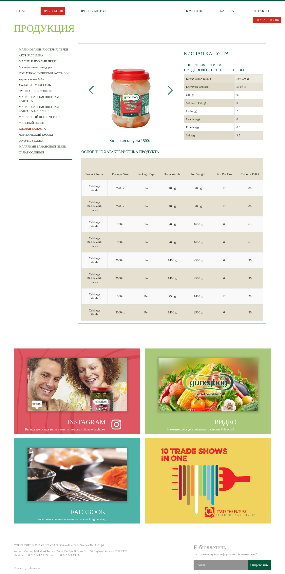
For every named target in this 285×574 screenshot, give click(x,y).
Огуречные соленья (32, 140)
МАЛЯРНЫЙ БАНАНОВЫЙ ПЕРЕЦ (43, 146)
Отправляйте (259, 565)
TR (257, 19)
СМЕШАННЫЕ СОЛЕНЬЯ (37, 90)
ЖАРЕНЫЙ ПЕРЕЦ (32, 122)
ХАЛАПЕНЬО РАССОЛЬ (36, 84)
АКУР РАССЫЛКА (32, 54)
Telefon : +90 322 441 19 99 (31, 555)
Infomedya (34, 568)
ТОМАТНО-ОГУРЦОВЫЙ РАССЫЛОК (45, 72)
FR (270, 19)
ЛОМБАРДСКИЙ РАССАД (37, 134)
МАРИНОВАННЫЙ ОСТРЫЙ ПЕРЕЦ (44, 49)
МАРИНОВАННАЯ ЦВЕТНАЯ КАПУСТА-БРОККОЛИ (45, 108)
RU (277, 19)
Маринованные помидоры (36, 66)
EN (264, 19)
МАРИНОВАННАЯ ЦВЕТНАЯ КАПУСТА (45, 98)
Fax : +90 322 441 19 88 (65, 555)
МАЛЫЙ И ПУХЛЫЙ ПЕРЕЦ (39, 60)
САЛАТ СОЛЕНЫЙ (32, 151)
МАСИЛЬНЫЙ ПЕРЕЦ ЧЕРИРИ (41, 116)
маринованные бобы (33, 78)
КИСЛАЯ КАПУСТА (32, 129)
